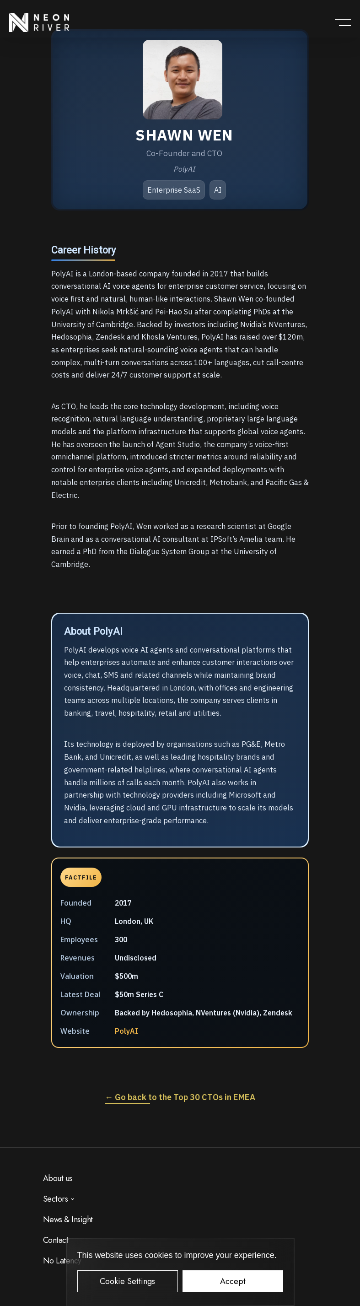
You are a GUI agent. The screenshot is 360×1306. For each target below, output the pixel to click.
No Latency (62, 1261)
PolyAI (126, 1031)
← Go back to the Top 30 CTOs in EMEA (180, 1097)
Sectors (55, 1199)
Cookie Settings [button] (127, 1281)
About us (57, 1178)
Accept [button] (233, 1281)
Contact (56, 1240)
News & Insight (68, 1219)
